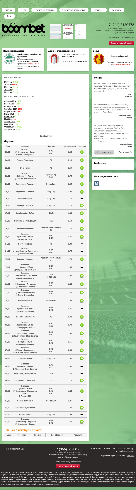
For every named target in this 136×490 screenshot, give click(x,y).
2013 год (8, 92)
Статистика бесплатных (73, 9)
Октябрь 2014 (10, 106)
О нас (23, 9)
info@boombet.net (15, 448)
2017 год (8, 82)
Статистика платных (44, 9)
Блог (9, 16)
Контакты (116, 9)
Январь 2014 (9, 129)
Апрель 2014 (9, 121)
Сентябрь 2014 (10, 109)
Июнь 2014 (9, 116)
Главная (8, 9)
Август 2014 (9, 111)
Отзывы (97, 9)
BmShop (130, 455)
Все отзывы (124, 152)
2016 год (8, 84)
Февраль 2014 (10, 127)
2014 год (8, 89)
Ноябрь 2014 (9, 103)
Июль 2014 (9, 114)
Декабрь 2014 (10, 101)
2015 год (8, 87)
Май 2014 (8, 119)
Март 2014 (8, 124)
